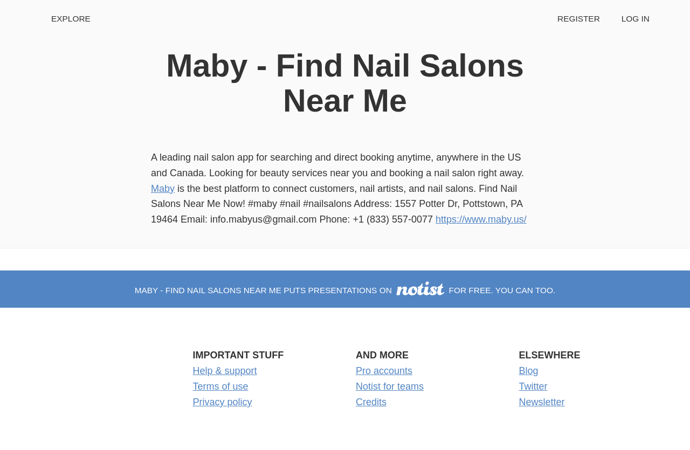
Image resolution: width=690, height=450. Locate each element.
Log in (636, 18)
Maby (163, 188)
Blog (529, 370)
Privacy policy (222, 402)
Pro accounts (384, 370)
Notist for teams (390, 386)
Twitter (533, 386)
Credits (371, 402)
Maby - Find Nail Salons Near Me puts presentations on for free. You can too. (345, 290)
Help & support (225, 370)
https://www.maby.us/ (481, 219)
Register (578, 18)
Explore (71, 18)
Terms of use (221, 386)
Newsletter (542, 402)
